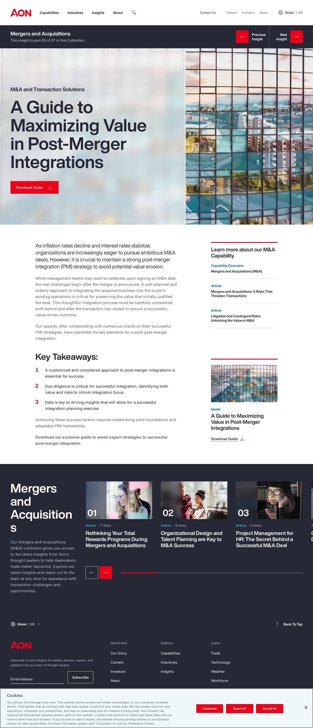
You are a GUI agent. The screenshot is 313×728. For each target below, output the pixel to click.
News (264, 12)
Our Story (119, 653)
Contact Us (208, 12)
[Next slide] (106, 573)
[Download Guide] (34, 187)
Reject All (239, 708)
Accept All (269, 708)
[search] (134, 13)
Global (290, 12)
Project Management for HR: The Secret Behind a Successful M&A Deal (264, 539)
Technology (220, 662)
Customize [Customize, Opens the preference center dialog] (210, 708)
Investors (248, 12)
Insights (98, 12)
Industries (75, 12)
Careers (231, 12)
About (118, 12)
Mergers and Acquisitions (40, 33)
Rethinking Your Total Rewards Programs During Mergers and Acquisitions (116, 539)
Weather (218, 671)
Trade (215, 653)
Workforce (219, 680)
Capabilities (49, 12)
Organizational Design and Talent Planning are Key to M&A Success (191, 539)
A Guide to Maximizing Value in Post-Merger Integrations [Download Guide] (237, 422)
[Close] (306, 707)
